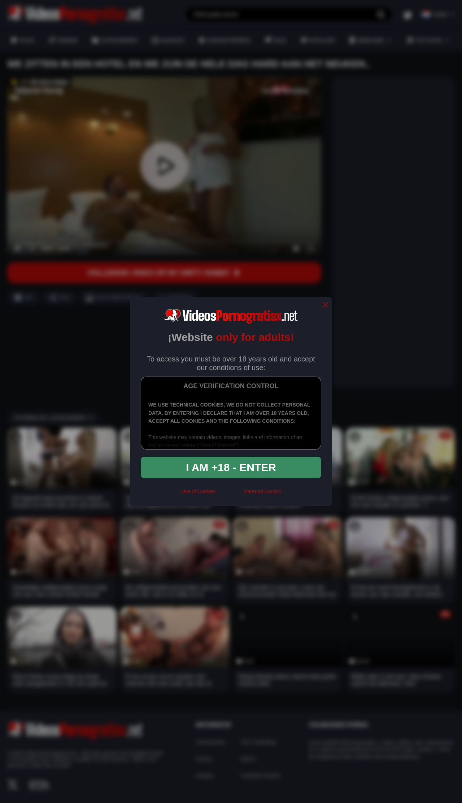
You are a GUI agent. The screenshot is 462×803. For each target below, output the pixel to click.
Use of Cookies (198, 491)
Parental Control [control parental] (262, 491)
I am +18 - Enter (231, 467)
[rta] (229, 494)
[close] (325, 305)
